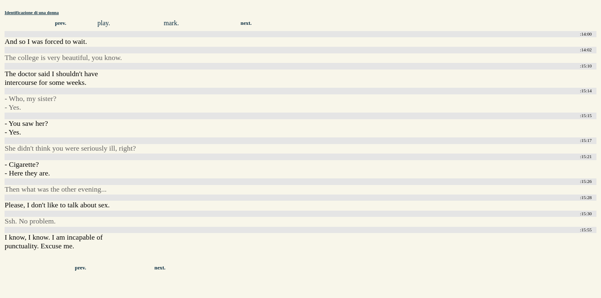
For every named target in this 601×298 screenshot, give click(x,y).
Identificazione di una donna (32, 12)
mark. (171, 22)
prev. (60, 23)
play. (103, 22)
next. (246, 23)
